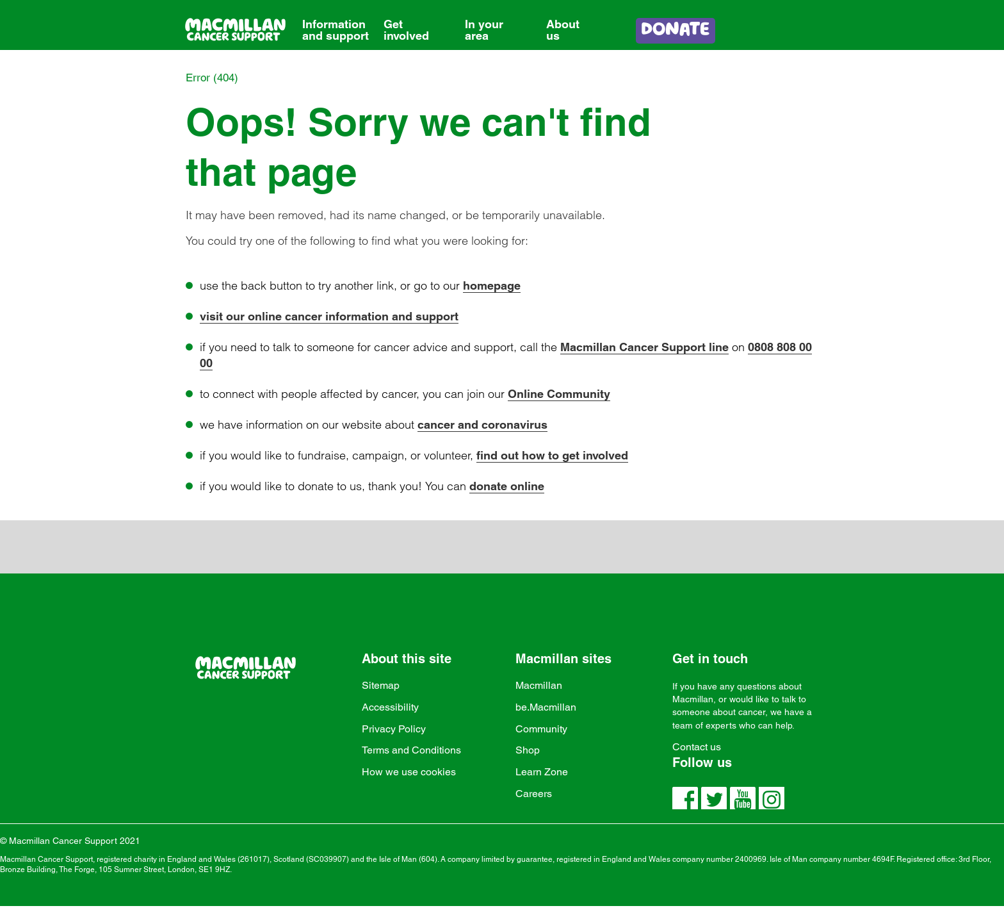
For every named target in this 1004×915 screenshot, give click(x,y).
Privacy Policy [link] (394, 729)
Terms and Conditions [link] (411, 750)
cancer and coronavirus (482, 424)
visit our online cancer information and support (329, 316)
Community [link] (541, 729)
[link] (335, 20)
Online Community (559, 393)
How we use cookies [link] (409, 772)
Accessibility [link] (390, 707)
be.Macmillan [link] (545, 707)
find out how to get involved (552, 455)
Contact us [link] (696, 747)
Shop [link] (527, 750)
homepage (492, 285)
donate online (506, 486)
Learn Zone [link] (541, 772)
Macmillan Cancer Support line (644, 347)
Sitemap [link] (381, 685)
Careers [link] (533, 793)
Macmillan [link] (538, 685)
